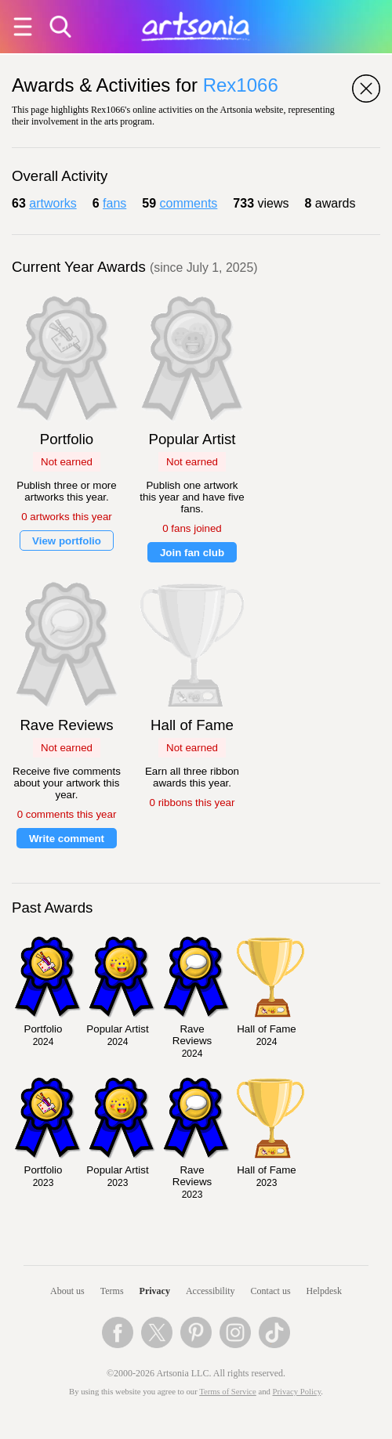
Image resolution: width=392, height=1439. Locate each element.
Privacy (155, 1290)
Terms (112, 1290)
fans (114, 203)
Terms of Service (227, 1391)
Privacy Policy (297, 1391)
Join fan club (192, 553)
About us (67, 1290)
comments (189, 203)
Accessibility (210, 1290)
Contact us (271, 1290)
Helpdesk (324, 1290)
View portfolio (66, 541)
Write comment (66, 838)
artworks (52, 203)
